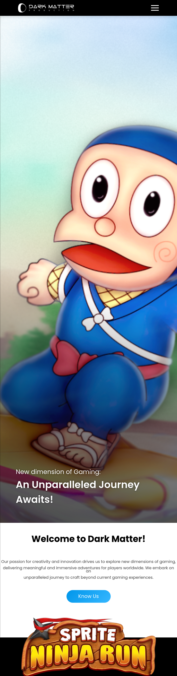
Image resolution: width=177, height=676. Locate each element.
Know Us (88, 598)
